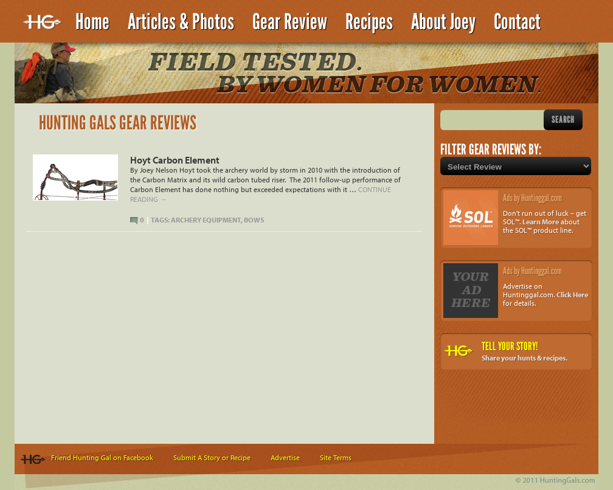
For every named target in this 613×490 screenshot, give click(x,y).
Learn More (540, 221)
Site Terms (336, 457)
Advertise (285, 457)
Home (92, 22)
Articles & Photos (181, 22)
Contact (517, 22)
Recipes (369, 22)
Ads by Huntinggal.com (532, 198)
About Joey (443, 22)
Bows (254, 219)
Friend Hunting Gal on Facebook (102, 457)
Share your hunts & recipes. (524, 357)
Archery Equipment (206, 219)
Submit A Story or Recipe (212, 457)
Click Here (572, 294)
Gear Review (289, 22)
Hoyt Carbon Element (175, 159)
